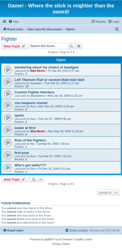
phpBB (48, 239)
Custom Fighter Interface (34, 92)
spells (19, 115)
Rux (32, 106)
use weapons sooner (31, 103)
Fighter (9, 39)
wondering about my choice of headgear (47, 67)
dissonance (37, 95)
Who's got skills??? (30, 165)
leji (32, 143)
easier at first (25, 128)
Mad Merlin (37, 70)
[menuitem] (13, 22)
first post (22, 153)
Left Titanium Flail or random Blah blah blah (50, 80)
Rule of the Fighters (30, 140)
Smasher (36, 83)
